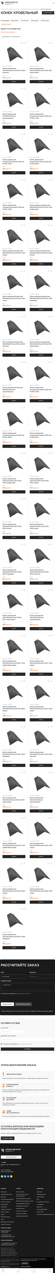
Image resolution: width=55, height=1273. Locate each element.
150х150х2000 (24, 20)
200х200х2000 (45, 20)
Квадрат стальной (6, 1209)
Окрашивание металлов (23, 1203)
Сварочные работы (21, 1213)
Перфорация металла (22, 1206)
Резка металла (20, 1208)
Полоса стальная (5, 1201)
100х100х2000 (14, 20)
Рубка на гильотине (21, 1211)
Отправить (27, 1049)
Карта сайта (40, 1212)
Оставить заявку (7, 1138)
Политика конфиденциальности (45, 1214)
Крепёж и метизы (6, 1224)
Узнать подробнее (26, 1266)
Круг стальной (5, 1212)
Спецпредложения (42, 1209)
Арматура (3, 1191)
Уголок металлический (7, 1199)
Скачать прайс (48, 12)
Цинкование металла (22, 1216)
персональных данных (23, 993)
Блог (38, 1199)
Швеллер (3, 1196)
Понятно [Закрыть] (25, 1263)
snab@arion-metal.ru (8, 1245)
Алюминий (4, 1206)
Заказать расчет (7, 1004)
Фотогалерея (40, 1196)
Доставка (39, 1191)
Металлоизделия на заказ (23, 1198)
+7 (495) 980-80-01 (6, 1235)
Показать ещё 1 (6, 24)
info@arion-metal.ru (7, 1236)
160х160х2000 (34, 20)
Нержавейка (4, 1204)
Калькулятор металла (43, 1201)
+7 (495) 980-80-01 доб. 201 (9, 1243)
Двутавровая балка (6, 1194)
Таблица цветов (41, 1194)
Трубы (2, 1214)
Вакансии (39, 1206)
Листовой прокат (5, 1217)
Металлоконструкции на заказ (24, 1201)
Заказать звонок (11, 1157)
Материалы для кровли (7, 1222)
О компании (40, 1204)
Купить (14, 81)
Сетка (2, 1219)
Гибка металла (20, 1191)
